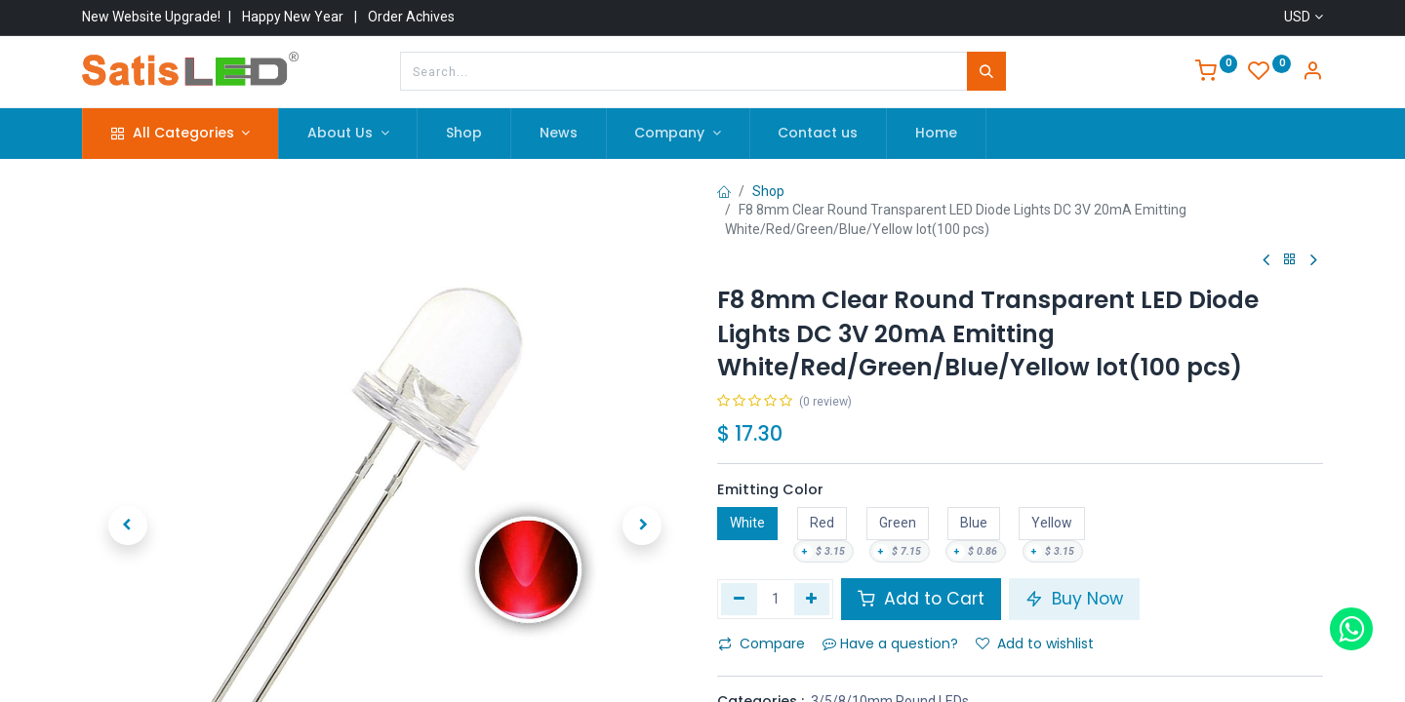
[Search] (986, 71)
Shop (768, 191)
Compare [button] (761, 643)
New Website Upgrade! (151, 16)
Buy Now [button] (1074, 598)
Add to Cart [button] (921, 598)
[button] (127, 445)
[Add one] (812, 598)
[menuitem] (464, 133)
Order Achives (411, 16)
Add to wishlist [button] (1035, 643)
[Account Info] (1312, 73)
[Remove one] (739, 598)
